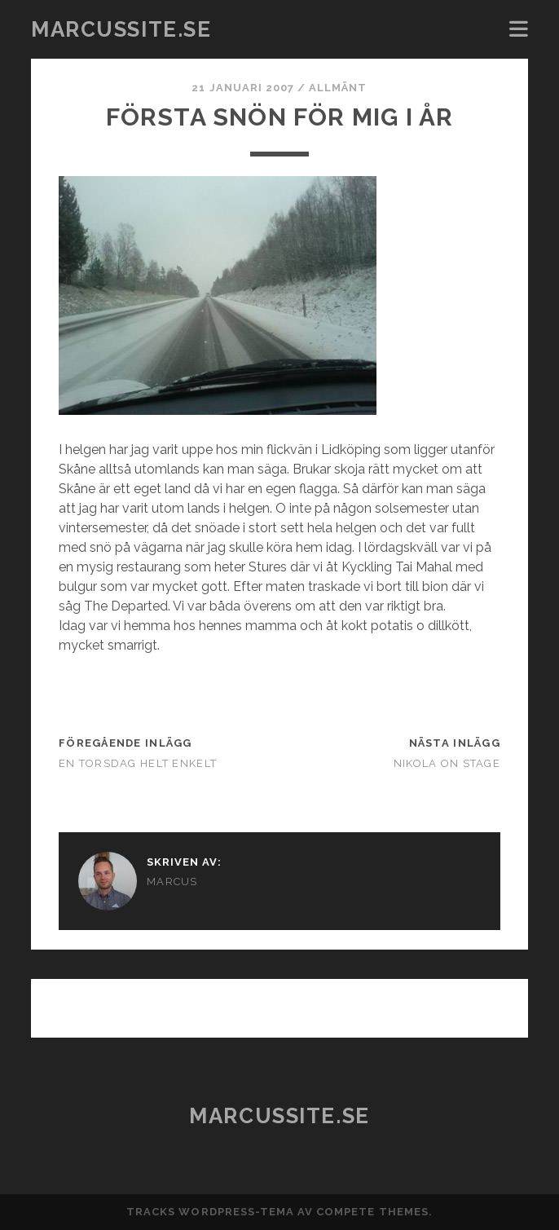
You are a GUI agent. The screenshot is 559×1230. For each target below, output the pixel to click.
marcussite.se (121, 29)
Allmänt (338, 88)
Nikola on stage (447, 763)
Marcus (172, 881)
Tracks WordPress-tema (210, 1212)
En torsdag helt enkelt (138, 763)
